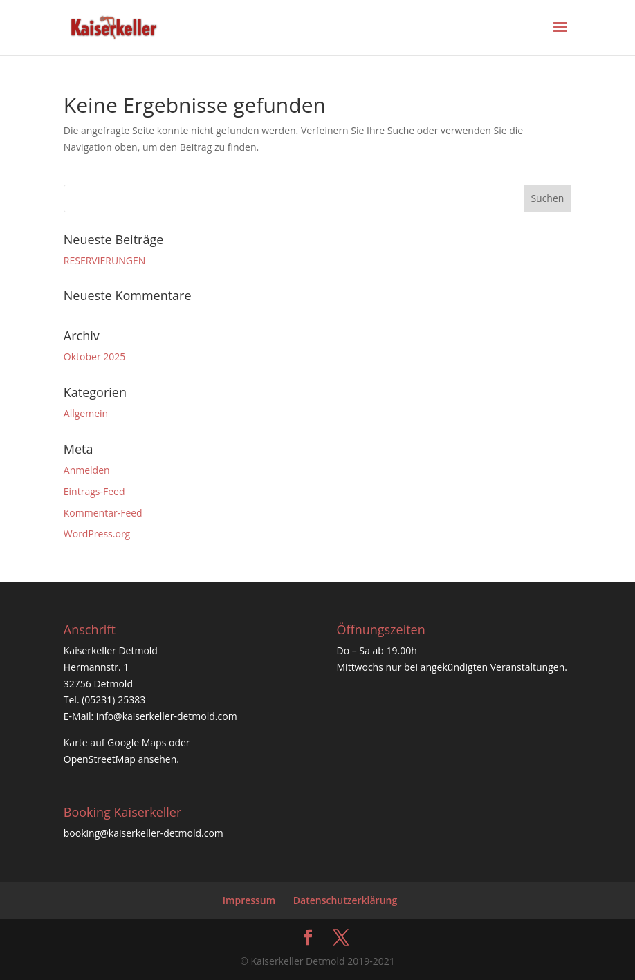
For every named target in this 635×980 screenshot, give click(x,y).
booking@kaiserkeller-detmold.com (143, 833)
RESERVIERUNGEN (104, 260)
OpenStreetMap (100, 759)
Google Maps (136, 742)
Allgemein (86, 413)
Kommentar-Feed (103, 512)
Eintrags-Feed (94, 491)
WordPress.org (97, 533)
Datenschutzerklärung (345, 900)
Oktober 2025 (94, 356)
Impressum (249, 900)
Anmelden (87, 470)
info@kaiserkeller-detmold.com (166, 716)
